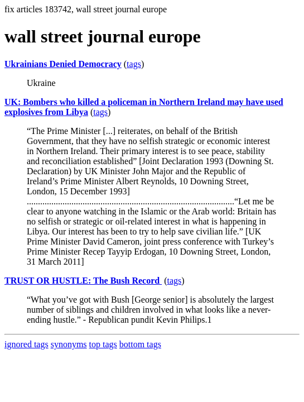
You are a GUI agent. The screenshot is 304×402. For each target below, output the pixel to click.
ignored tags (26, 344)
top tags (103, 344)
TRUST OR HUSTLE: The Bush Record (83, 280)
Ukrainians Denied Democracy (63, 64)
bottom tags (140, 344)
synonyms (69, 344)
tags (134, 64)
